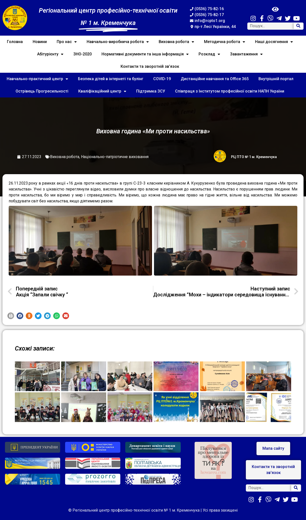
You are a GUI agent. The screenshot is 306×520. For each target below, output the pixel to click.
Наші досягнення (274, 41)
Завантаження (246, 54)
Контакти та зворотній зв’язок (150, 66)
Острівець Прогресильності (42, 91)
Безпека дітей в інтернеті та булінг (110, 78)
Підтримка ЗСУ (150, 91)
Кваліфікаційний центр (102, 91)
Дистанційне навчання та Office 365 (215, 78)
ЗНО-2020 (82, 54)
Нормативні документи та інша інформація (145, 54)
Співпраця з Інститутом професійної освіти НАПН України (229, 91)
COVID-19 (162, 78)
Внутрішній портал (275, 78)
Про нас (67, 41)
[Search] (298, 26)
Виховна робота (176, 41)
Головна (15, 41)
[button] (10, 315)
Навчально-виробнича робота (118, 41)
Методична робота (224, 41)
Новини (40, 41)
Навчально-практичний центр (37, 78)
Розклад (209, 54)
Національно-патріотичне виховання (115, 156)
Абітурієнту (50, 54)
